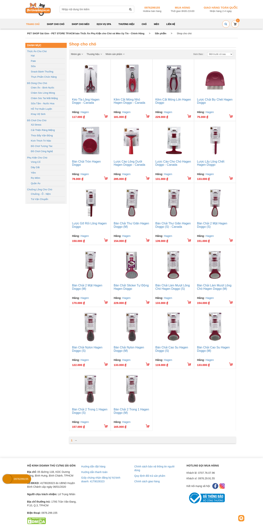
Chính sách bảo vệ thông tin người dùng (154, 468)
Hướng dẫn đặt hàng (93, 466)
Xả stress (36, 124)
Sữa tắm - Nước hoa (42, 103)
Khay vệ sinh (38, 114)
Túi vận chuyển (39, 199)
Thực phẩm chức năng (44, 76)
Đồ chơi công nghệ (42, 151)
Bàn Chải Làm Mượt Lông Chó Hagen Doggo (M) (214, 287)
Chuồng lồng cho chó (39, 189)
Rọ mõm (35, 178)
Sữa (33, 66)
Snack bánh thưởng (42, 71)
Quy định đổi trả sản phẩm (149, 475)
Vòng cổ (35, 162)
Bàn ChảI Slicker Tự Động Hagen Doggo (131, 287)
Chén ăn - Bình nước (42, 87)
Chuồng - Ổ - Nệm (41, 194)
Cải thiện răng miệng (43, 130)
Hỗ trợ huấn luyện (41, 108)
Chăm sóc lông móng (43, 92)
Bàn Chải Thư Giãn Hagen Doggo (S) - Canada (173, 225)
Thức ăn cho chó (37, 51)
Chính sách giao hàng (147, 481)
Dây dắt (35, 167)
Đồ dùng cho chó (37, 83)
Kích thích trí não (41, 140)
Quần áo (35, 183)
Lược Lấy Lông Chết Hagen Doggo (210, 163)
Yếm (33, 172)
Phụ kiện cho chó (37, 157)
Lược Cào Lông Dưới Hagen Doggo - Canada (129, 163)
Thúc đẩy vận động (42, 135)
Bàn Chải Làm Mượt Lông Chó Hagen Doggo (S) (172, 287)
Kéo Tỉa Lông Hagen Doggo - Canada (86, 101)
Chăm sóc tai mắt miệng (44, 98)
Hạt (33, 55)
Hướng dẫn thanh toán (94, 472)
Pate (33, 61)
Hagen (85, 112)
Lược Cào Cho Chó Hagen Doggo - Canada (173, 163)
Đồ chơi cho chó (36, 120)
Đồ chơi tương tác (42, 146)
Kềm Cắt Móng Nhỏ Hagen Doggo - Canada (129, 101)
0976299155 (152, 7)
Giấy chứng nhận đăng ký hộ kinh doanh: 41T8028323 (100, 479)
